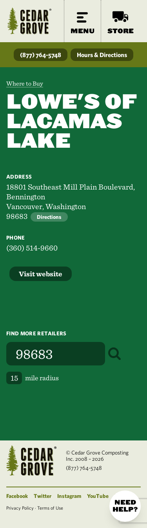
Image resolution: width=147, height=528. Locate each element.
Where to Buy (24, 83)
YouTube (98, 496)
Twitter (42, 496)
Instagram (69, 496)
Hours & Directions (102, 54)
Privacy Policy (20, 507)
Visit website (40, 274)
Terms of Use (50, 507)
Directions (49, 217)
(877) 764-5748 (40, 54)
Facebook (17, 496)
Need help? (125, 506)
